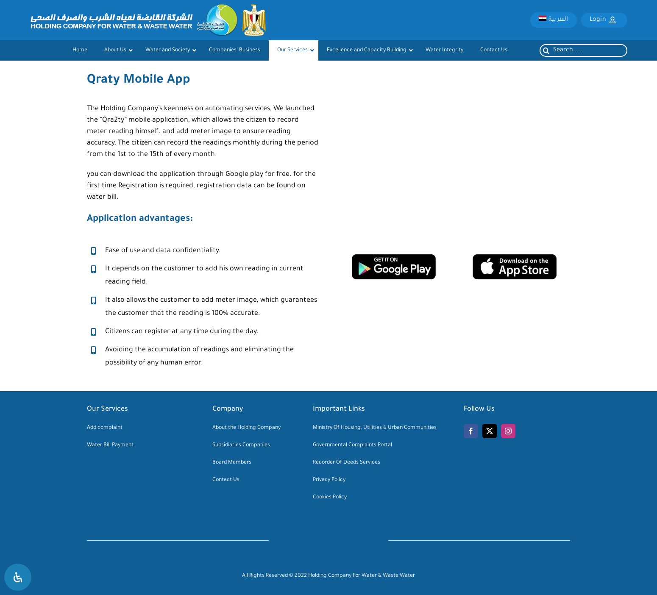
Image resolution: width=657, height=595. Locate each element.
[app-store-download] (514, 257)
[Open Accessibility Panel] (17, 577)
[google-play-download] (393, 257)
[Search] (546, 50)
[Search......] (583, 50)
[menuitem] (553, 20)
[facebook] (471, 431)
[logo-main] (148, 8)
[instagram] (508, 431)
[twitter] (489, 431)
